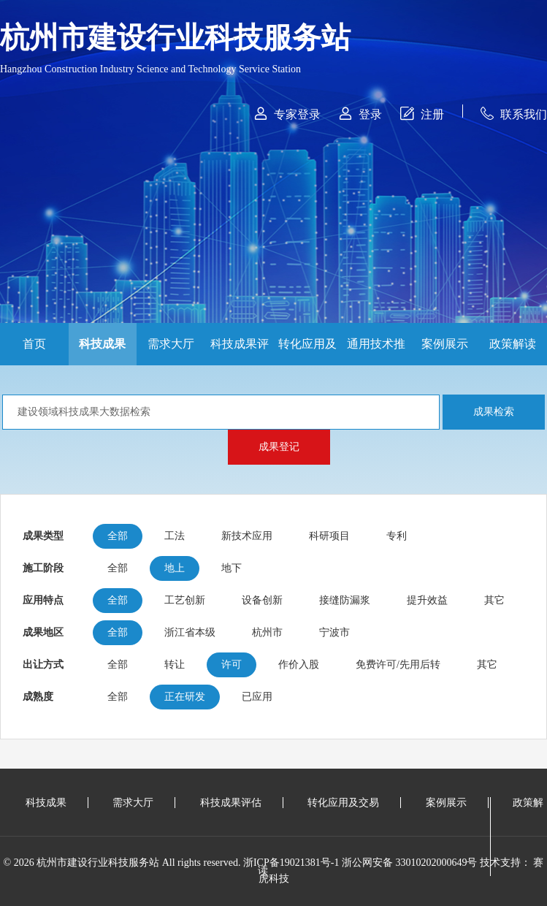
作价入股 (298, 664)
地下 (231, 568)
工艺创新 (184, 600)
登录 (360, 114)
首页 (34, 344)
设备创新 (262, 600)
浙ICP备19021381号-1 (291, 862)
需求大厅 (171, 344)
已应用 (257, 696)
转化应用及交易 (307, 351)
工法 (174, 535)
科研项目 (329, 535)
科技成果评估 (239, 351)
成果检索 (493, 411)
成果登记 (279, 446)
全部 (117, 535)
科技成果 (102, 344)
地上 (174, 568)
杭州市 (267, 632)
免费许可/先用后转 (398, 664)
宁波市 (334, 632)
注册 (422, 114)
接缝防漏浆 (344, 600)
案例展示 (444, 344)
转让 (174, 664)
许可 (231, 664)
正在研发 (184, 696)
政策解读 (512, 344)
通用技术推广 (376, 351)
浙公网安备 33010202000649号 (410, 862)
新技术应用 (246, 535)
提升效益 (427, 600)
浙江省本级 (189, 632)
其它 (494, 600)
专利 (396, 535)
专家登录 (287, 114)
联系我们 (514, 114)
